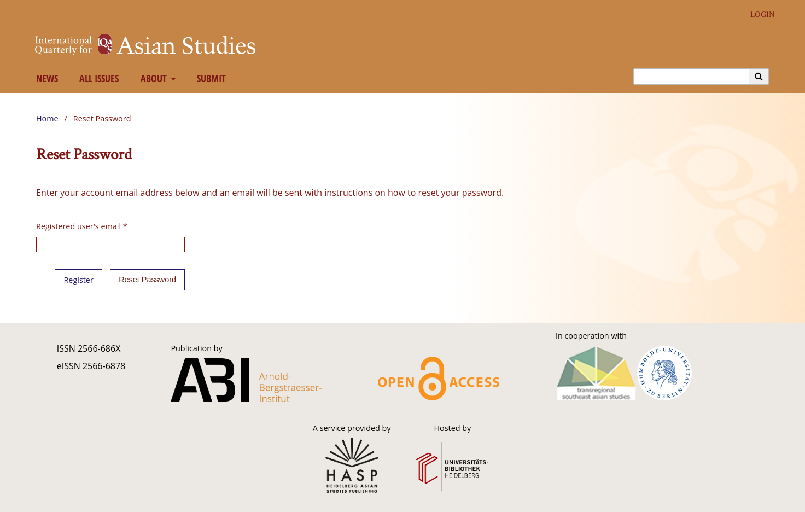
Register (78, 280)
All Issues (97, 78)
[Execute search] (759, 76)
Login (758, 14)
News (44, 78)
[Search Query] (691, 76)
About (152, 78)
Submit (209, 78)
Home (47, 118)
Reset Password (147, 279)
